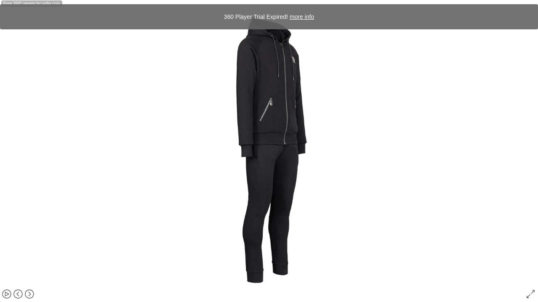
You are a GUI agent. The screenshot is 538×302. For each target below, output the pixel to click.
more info (302, 16)
